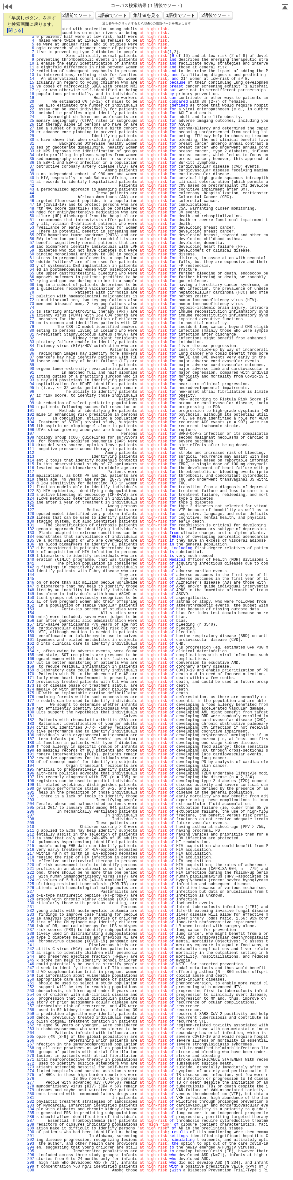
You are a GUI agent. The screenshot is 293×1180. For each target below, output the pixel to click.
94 (30, 384)
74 (30, 308)
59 (30, 250)
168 (30, 666)
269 (30, 1052)
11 (30, 67)
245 (30, 960)
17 (30, 90)
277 (30, 1082)
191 (30, 754)
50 (30, 216)
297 (30, 1159)
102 (30, 415)
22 (30, 109)
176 (30, 697)
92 (30, 376)
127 (30, 510)
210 (30, 827)
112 (30, 453)
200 (30, 789)
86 (30, 353)
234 (30, 918)
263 (30, 1029)
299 (30, 1166)
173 (30, 686)
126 (30, 506)
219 (30, 861)
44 (30, 193)
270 (30, 1056)
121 (30, 487)
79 (30, 327)
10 (30, 63)
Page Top (285, 7)
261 (30, 1021)
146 (30, 582)
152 (30, 605)
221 (30, 869)
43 (30, 189)
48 (30, 208)
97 (30, 395)
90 (30, 369)
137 (30, 548)
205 (30, 808)
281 (30, 1098)
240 (30, 941)
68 (30, 285)
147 (30, 586)
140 (30, 560)
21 (30, 105)
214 (30, 842)
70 (30, 292)
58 (30, 247)
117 (30, 472)
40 (30, 178)
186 (30, 735)
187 (30, 739)
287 (30, 1121)
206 (30, 811)
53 (30, 228)
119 (30, 479)
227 (30, 892)
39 (30, 174)
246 (30, 964)
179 (30, 708)
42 (30, 186)
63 (30, 266)
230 (30, 903)
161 (30, 640)
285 (30, 1113)
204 (30, 804)
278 (30, 1086)
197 (30, 777)
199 (30, 785)
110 (30, 445)
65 (30, 273)
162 (30, 644)
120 (30, 483)
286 (30, 1117)
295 (30, 1151)
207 (30, 815)
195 (30, 769)
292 (30, 1140)
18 (30, 94)
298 (30, 1163)
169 (30, 670)
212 (30, 834)
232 (30, 911)
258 (30, 1010)
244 (30, 956)
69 (30, 289)
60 (30, 254)
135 (30, 540)
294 (30, 1147)
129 (30, 518)
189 (30, 747)
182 (30, 720)
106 (30, 430)
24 (30, 117)
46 (30, 201)
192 (30, 758)
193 (30, 762)
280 (30, 1094)
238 (30, 934)
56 (30, 239)
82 (30, 338)
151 (30, 602)
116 (30, 468)
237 (30, 930)
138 (30, 552)
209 (30, 823)
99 (30, 403)
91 (30, 373)
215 (30, 846)
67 (30, 281)
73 (30, 304)
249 (30, 976)
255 (30, 998)
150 (30, 598)
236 (30, 926)
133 (30, 533)
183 (30, 724)
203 (30, 800)
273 (30, 1067)
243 (30, 953)
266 (30, 1040)
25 (30, 121)
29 (30, 136)
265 (30, 1037)
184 (30, 727)
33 (30, 151)
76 (30, 315)
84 (30, 346)
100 (30, 407)
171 (30, 678)
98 (30, 399)
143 (30, 571)
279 (30, 1090)
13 (30, 75)
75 (30, 311)
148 (30, 590)
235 (30, 922)
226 (30, 888)
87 (30, 357)
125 (30, 502)
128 (30, 514)
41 (30, 182)
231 (30, 907)
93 (30, 380)
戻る (8, 7)
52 (30, 224)
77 (30, 319)
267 (30, 1044)
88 (30, 361)
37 (30, 166)
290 (30, 1132)
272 (30, 1063)
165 (30, 655)
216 (30, 850)
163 (30, 647)
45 (30, 197)
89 (30, 365)
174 (30, 689)
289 (30, 1128)
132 (30, 529)
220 (30, 865)
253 (30, 991)
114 (30, 460)
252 (30, 987)
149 (30, 594)
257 (30, 1006)
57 (30, 243)
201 (30, 792)
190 (30, 750)
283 (30, 1105)
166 (30, 659)
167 (30, 663)
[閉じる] (15, 30)
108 (30, 437)
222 (30, 873)
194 (30, 766)
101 (30, 411)
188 (30, 743)
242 (30, 949)
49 (30, 212)
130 (30, 521)
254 (30, 995)
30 (30, 140)
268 (30, 1048)
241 (30, 945)
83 (30, 342)
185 (30, 731)
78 (30, 323)
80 (30, 331)
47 (30, 205)
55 (30, 235)
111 (30, 449)
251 (30, 983)
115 (30, 464)
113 (30, 457)
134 (30, 537)
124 (30, 498)
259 (30, 1014)
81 (30, 334)
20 (30, 102)
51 (30, 220)
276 (30, 1079)
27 (30, 128)
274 (30, 1071)
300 (30, 1170)
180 (30, 712)
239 (30, 937)
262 (30, 1025)
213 (30, 838)
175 (30, 693)
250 (30, 979)
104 (30, 422)
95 (30, 388)
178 (30, 705)
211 (30, 831)
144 (30, 575)
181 (30, 716)
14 (30, 79)
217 (30, 853)
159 (30, 632)
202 (30, 796)
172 (30, 682)
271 (30, 1060)
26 (30, 124)
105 (30, 426)
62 (30, 262)
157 (30, 624)
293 (30, 1144)
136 (30, 544)
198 (30, 781)
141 (30, 563)
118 (30, 476)
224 (30, 880)
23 (30, 113)
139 (30, 556)
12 (30, 71)
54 (30, 231)
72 (30, 300)
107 (30, 434)
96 (30, 392)
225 (30, 884)
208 (30, 819)
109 (30, 441)
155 (30, 617)
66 (30, 277)
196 (30, 773)
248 (30, 972)
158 (30, 628)
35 (30, 159)
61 (30, 258)
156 (30, 621)
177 (30, 701)
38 (30, 170)
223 (30, 876)
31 (30, 144)
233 (30, 915)
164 (30, 651)
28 (30, 132)
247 (30, 968)
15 (30, 82)
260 (30, 1018)
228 (30, 895)
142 (30, 567)
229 (30, 899)
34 (30, 155)
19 (30, 98)
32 (30, 147)
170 (30, 674)
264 (30, 1033)
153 (30, 609)
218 (30, 857)
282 (30, 1102)
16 (30, 86)
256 (30, 1002)
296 (30, 1155)
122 (30, 491)
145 (30, 579)
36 (30, 163)
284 (30, 1109)
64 (30, 269)
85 (30, 350)
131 (30, 525)
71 (30, 296)
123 (30, 495)
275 (30, 1075)
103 (30, 418)
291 (30, 1136)
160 (30, 636)
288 (30, 1124)
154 (30, 613)
